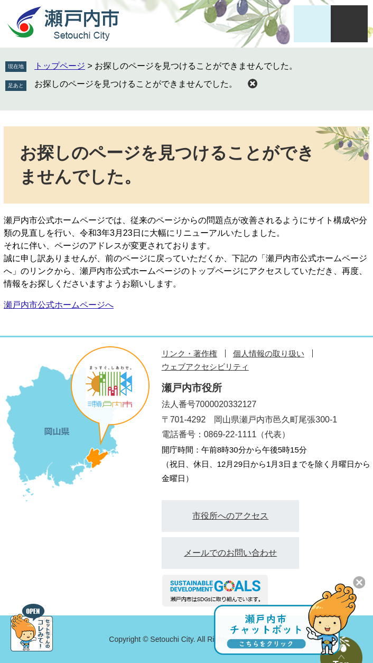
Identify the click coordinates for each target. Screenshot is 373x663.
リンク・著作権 (189, 353)
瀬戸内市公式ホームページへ (59, 304)
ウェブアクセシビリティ (205, 366)
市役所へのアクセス (230, 515)
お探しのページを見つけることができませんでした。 (135, 83)
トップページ (59, 65)
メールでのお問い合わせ (230, 552)
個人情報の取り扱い (268, 353)
